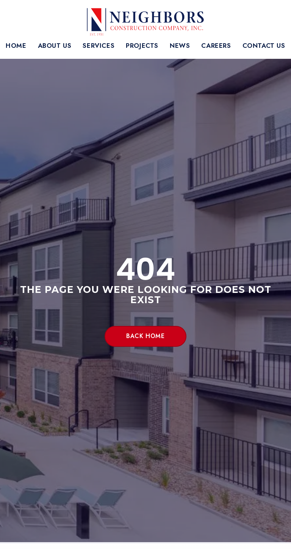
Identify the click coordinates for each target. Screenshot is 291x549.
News (180, 45)
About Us (55, 45)
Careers (216, 45)
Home (16, 45)
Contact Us (263, 45)
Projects (142, 45)
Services (98, 45)
